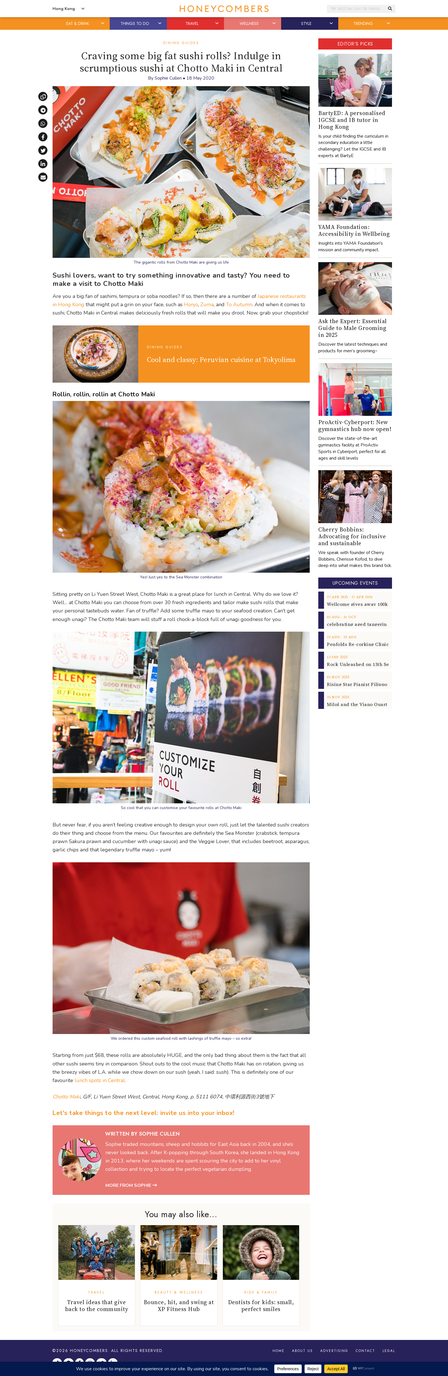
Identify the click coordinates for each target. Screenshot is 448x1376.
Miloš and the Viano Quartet (359, 704)
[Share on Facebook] (42, 136)
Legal (389, 1350)
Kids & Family (261, 1292)
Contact (365, 1350)
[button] (103, 23)
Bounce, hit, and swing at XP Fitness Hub (179, 1305)
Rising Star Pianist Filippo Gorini (365, 684)
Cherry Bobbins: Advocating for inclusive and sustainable (352, 536)
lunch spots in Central (100, 1080)
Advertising (334, 1350)
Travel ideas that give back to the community (96, 1305)
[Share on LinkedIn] (42, 163)
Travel (96, 1292)
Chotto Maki (66, 1096)
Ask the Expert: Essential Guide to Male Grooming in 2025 (352, 328)
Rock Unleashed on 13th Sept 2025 (366, 664)
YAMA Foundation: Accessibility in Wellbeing (354, 230)
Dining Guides (181, 43)
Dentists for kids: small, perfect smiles (261, 1305)
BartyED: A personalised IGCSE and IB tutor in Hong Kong (351, 120)
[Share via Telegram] (42, 109)
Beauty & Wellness (179, 1292)
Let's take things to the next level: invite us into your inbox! (143, 1113)
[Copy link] (42, 96)
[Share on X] (42, 150)
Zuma (207, 304)
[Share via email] (42, 177)
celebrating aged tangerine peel (364, 624)
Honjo (191, 304)
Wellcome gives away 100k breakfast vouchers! (381, 604)
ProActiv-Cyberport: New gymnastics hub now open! (354, 425)
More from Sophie (131, 1185)
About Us (302, 1350)
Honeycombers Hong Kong (224, 8)
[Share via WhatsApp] (42, 123)
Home (279, 1350)
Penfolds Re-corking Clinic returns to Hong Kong (383, 644)
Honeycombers (89, 1350)
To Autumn (239, 304)
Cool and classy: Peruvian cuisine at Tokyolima (221, 359)
